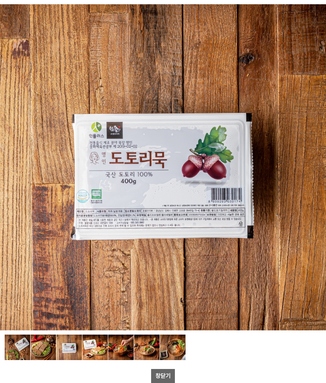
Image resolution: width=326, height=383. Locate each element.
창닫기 (163, 376)
